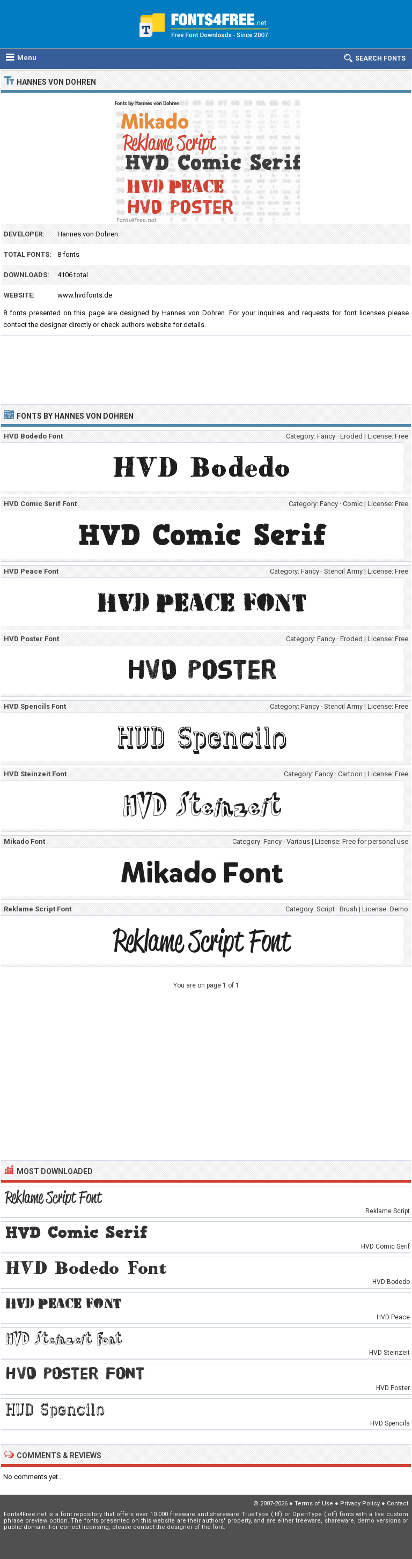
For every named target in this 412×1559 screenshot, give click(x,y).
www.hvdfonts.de (84, 295)
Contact (397, 1503)
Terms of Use (314, 1503)
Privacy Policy (360, 1503)
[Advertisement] (206, 365)
